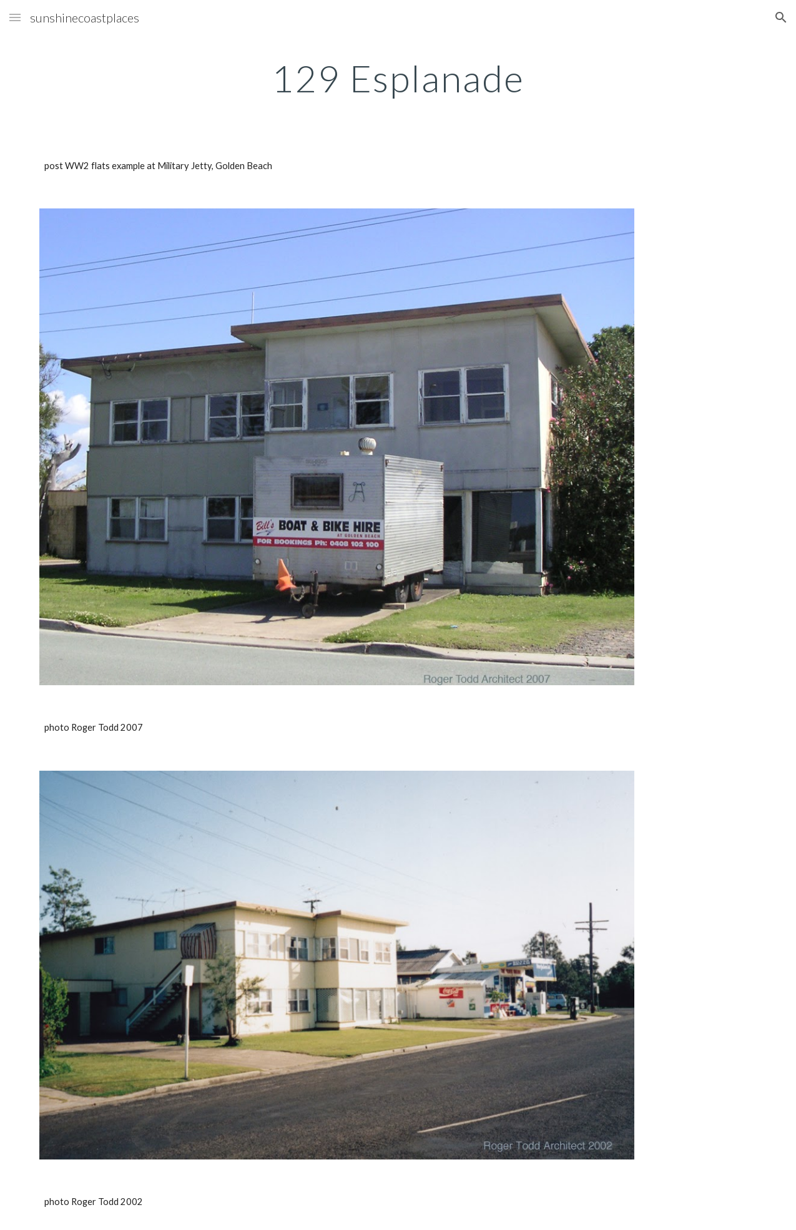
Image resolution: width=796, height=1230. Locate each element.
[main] (398, 78)
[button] (15, 17)
